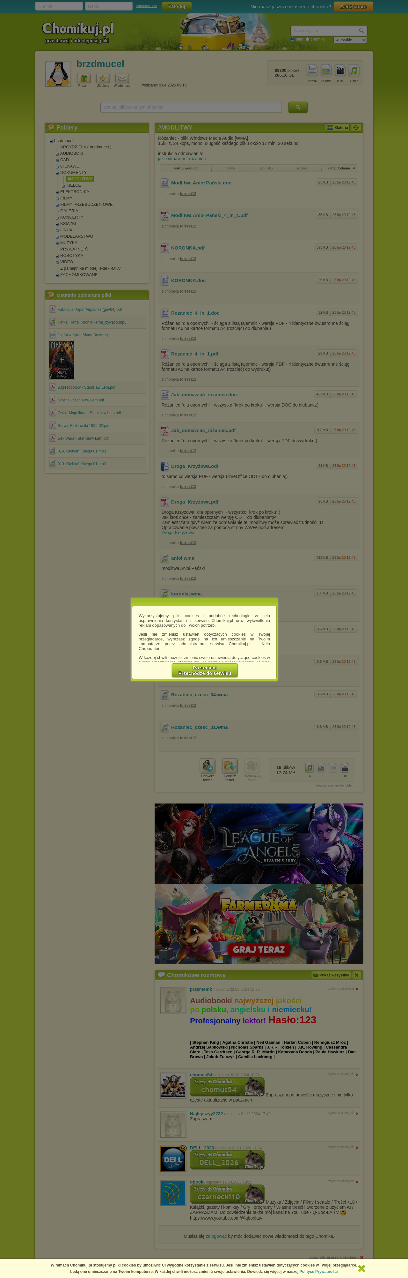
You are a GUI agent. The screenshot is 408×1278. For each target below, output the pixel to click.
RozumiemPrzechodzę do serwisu (204, 670)
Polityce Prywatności (319, 1271)
